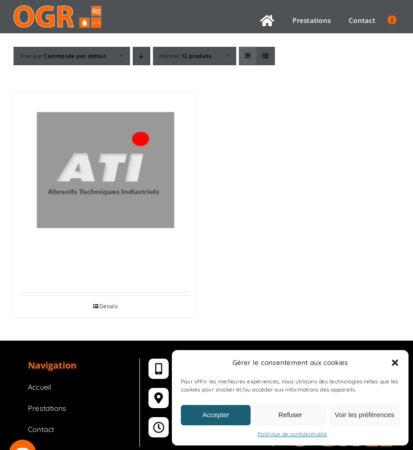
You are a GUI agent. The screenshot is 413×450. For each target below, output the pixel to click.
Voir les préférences (365, 414)
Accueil (40, 387)
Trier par (63, 56)
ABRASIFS (105, 261)
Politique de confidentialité (292, 434)
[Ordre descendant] (141, 56)
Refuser (290, 414)
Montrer (185, 56)
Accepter (215, 414)
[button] (395, 362)
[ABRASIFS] (105, 170)
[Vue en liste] (265, 56)
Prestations (47, 408)
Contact (41, 429)
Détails (108, 306)
